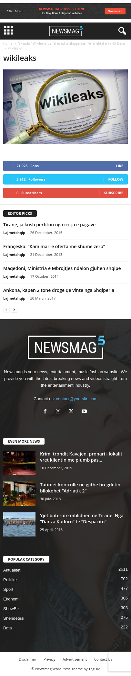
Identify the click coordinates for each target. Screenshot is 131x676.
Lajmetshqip (14, 232)
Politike (10, 579)
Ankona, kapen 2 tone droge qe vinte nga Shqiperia (58, 290)
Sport (8, 589)
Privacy (49, 659)
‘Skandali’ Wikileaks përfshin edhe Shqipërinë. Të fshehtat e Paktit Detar (71, 43)
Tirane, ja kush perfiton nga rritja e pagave (49, 224)
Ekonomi (11, 599)
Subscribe (113, 192)
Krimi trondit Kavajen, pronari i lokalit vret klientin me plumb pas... (81, 457)
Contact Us (103, 659)
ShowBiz (11, 608)
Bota (7, 628)
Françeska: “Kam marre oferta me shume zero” (54, 246)
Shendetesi (13, 618)
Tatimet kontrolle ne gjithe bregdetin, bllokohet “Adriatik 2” (81, 488)
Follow (115, 179)
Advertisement (75, 659)
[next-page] (14, 309)
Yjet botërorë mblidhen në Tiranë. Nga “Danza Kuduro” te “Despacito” (82, 518)
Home (7, 43)
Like (119, 165)
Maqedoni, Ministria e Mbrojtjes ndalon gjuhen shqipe (62, 268)
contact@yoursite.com (76, 398)
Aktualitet (11, 570)
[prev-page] (6, 309)
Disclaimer (27, 659)
